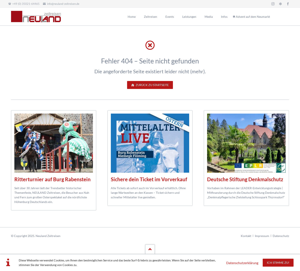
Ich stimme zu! (278, 262)
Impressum (262, 236)
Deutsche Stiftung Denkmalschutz (245, 179)
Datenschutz (281, 236)
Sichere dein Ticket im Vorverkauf (149, 179)
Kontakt (246, 236)
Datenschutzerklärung (242, 263)
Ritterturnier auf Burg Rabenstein (52, 179)
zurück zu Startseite (152, 85)
